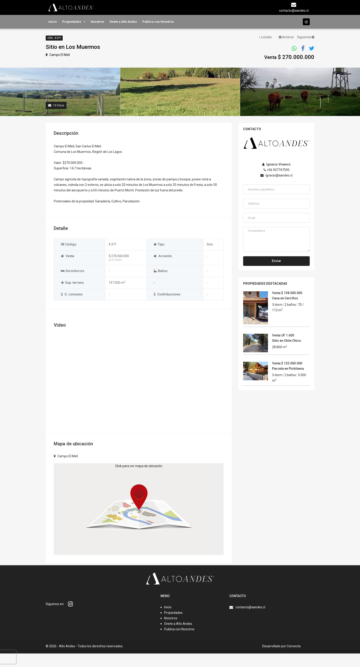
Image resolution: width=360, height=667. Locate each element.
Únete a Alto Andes (123, 21)
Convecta (294, 659)
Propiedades (71, 21)
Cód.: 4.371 (54, 37)
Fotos (56, 119)
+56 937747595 (277, 183)
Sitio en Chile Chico (286, 354)
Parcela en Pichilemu (288, 382)
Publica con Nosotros (158, 21)
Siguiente (305, 37)
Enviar (276, 274)
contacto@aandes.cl (250, 621)
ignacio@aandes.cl (276, 189)
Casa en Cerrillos (285, 312)
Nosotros (97, 21)
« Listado (265, 37)
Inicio (52, 21)
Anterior (286, 37)
